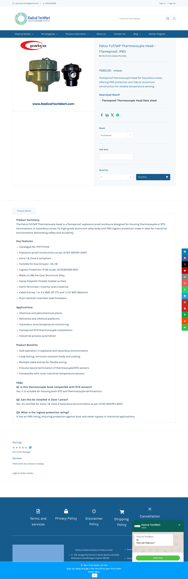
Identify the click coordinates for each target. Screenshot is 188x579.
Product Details (24, 211)
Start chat (158, 558)
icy (124, 525)
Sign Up (172, 3)
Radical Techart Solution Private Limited (93, 550)
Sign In (162, 3)
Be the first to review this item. (113, 56)
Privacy (61, 518)
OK (94, 575)
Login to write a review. (22, 473)
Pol (119, 525)
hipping (123, 519)
